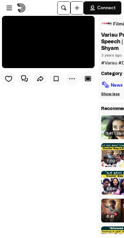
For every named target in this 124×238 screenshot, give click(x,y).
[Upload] (77, 8)
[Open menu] (9, 8)
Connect (102, 8)
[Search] (63, 8)
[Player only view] (88, 78)
